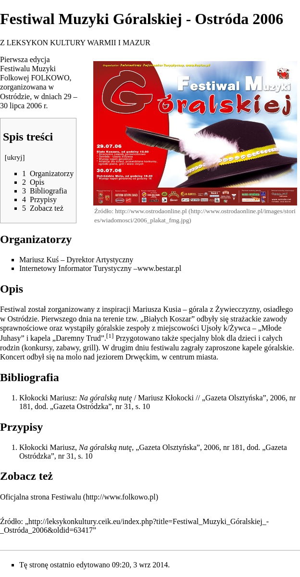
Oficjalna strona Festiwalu (40, 497)
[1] (110, 335)
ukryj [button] (15, 157)
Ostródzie (15, 96)
